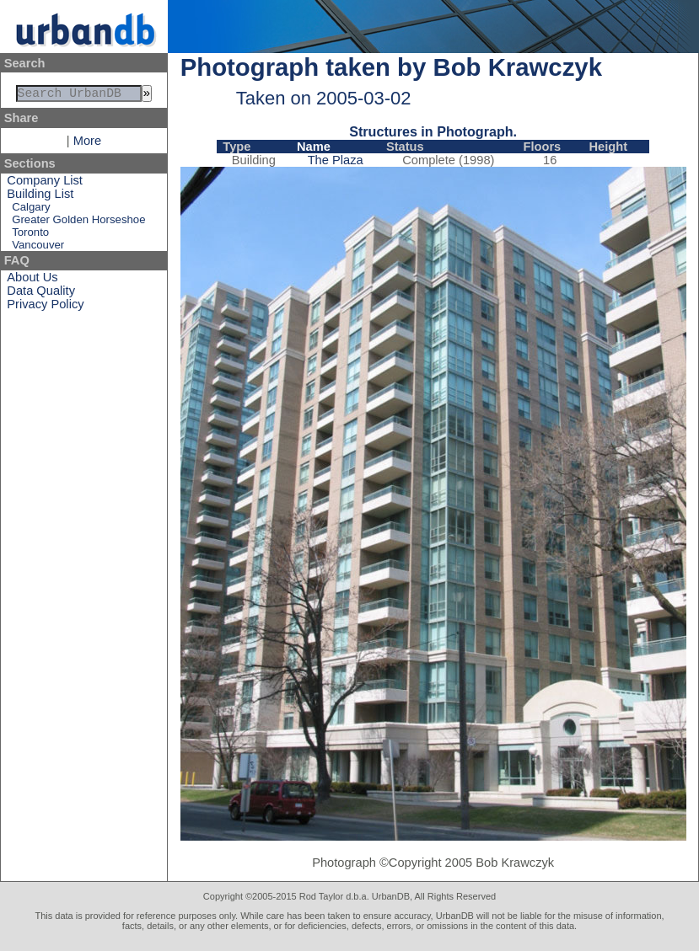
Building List (40, 197)
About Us (32, 280)
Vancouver (38, 248)
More (87, 144)
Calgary (31, 210)
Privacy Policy (45, 307)
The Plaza (335, 160)
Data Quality (41, 294)
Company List (45, 183)
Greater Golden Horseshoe (78, 222)
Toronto (30, 235)
